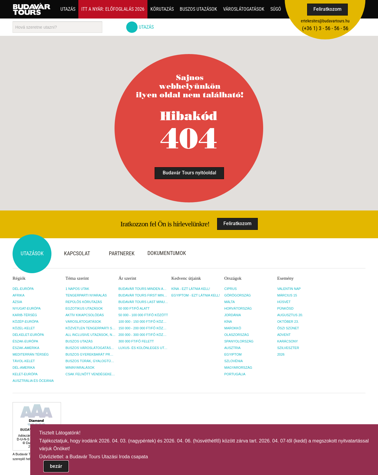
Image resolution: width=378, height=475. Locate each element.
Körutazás (162, 9)
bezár (56, 466)
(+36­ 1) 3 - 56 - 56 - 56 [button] (325, 28)
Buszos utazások (198, 9)
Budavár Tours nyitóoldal (189, 173)
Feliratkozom (327, 9)
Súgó (275, 9)
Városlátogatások (243, 9)
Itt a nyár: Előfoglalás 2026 (112, 9)
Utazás (67, 9)
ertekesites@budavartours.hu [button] (325, 21)
